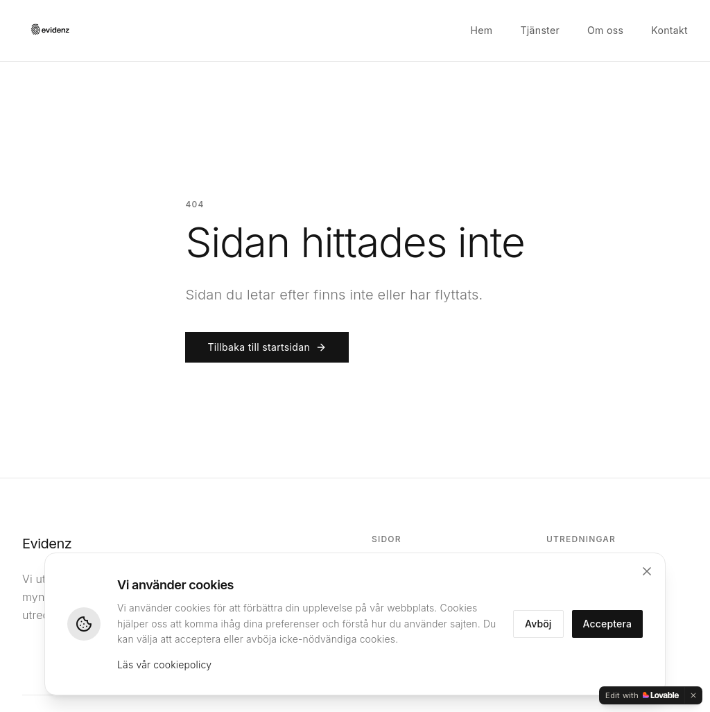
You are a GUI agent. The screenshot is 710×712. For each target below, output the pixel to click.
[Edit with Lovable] (642, 695)
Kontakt (669, 30)
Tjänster (540, 30)
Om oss (605, 30)
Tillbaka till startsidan (267, 347)
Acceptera (607, 623)
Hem (482, 30)
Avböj (538, 623)
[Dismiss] (693, 695)
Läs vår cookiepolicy (164, 664)
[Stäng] (647, 571)
